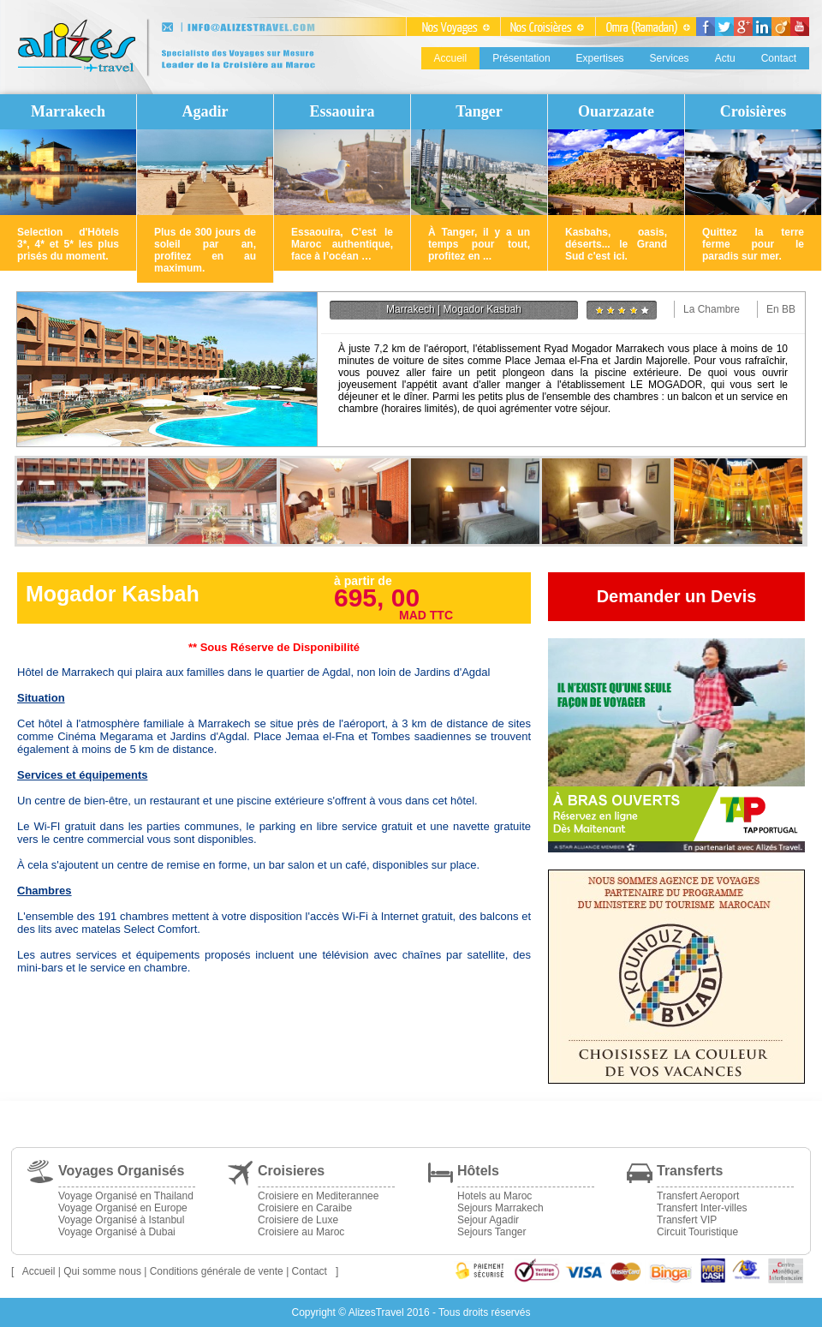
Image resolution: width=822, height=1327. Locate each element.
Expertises (600, 58)
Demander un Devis (677, 596)
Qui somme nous (102, 1271)
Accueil (451, 58)
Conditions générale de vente (216, 1271)
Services (669, 58)
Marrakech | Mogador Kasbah (453, 309)
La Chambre (711, 309)
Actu (725, 58)
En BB (780, 309)
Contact (778, 58)
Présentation (521, 58)
